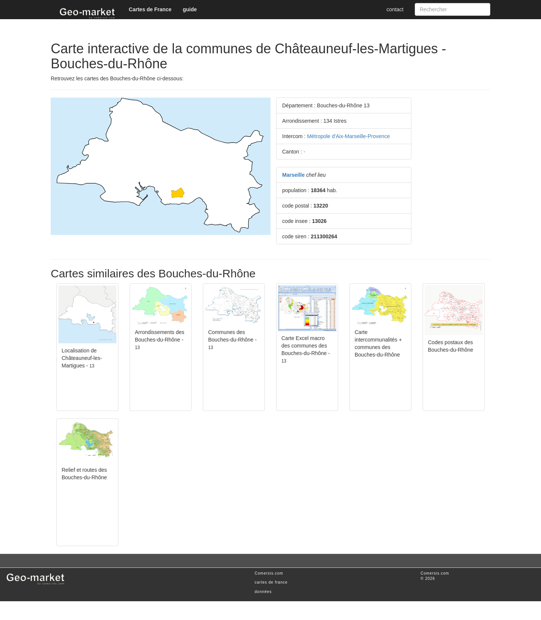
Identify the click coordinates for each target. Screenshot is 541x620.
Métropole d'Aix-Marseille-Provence (348, 136)
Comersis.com (269, 573)
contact (395, 9)
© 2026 (428, 578)
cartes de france (271, 582)
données (263, 592)
